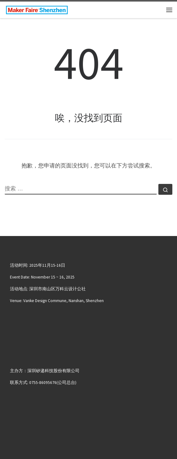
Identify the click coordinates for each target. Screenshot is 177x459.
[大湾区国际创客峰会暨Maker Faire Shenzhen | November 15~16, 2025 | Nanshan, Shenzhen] (37, 9)
